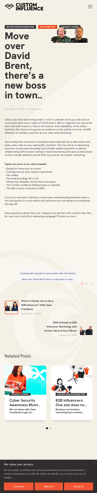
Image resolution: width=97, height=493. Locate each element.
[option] (25, 393)
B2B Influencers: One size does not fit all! (71, 402)
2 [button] (50, 428)
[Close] (94, 462)
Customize (18, 486)
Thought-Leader (20, 394)
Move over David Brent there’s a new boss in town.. (47, 279)
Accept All (78, 486)
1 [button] (47, 428)
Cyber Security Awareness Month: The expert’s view (25, 402)
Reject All (48, 486)
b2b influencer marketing (20, 27)
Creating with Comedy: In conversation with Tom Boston (48, 273)
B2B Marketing (47, 27)
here (73, 216)
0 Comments (35, 109)
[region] (48, 476)
